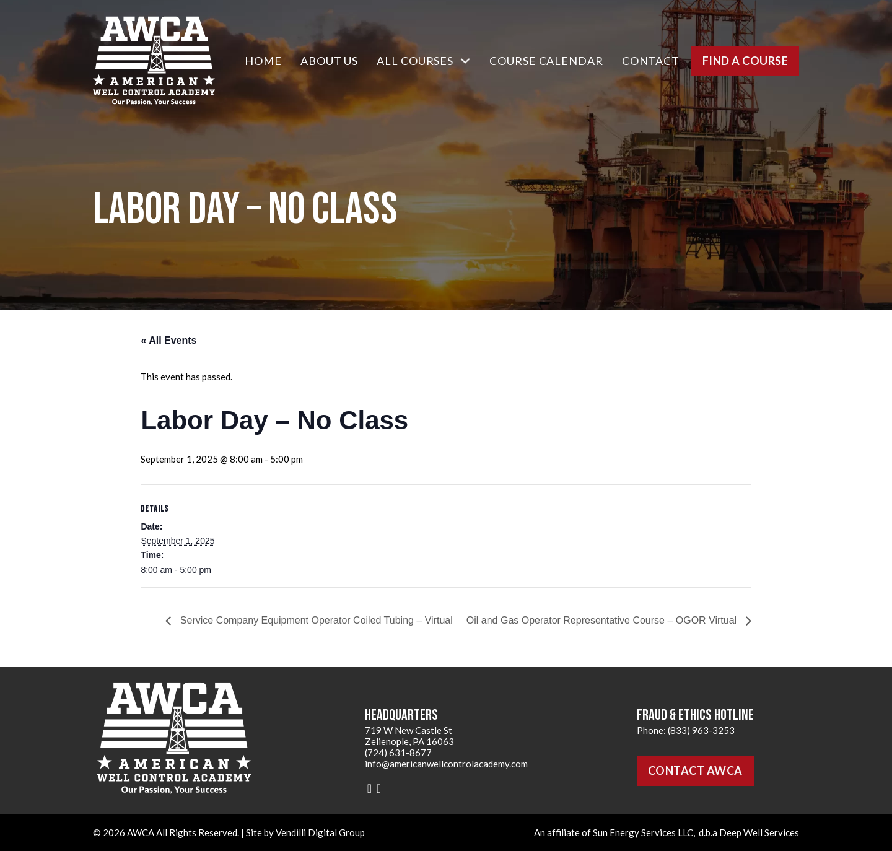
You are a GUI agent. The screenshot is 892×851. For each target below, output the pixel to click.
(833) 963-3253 (701, 730)
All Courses (415, 61)
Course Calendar (546, 61)
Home (263, 61)
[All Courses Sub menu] (465, 60)
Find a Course (745, 61)
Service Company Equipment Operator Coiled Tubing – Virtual (314, 620)
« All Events (168, 340)
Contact (651, 61)
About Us (329, 61)
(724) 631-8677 (398, 752)
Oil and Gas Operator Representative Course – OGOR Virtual (603, 620)
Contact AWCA (695, 770)
